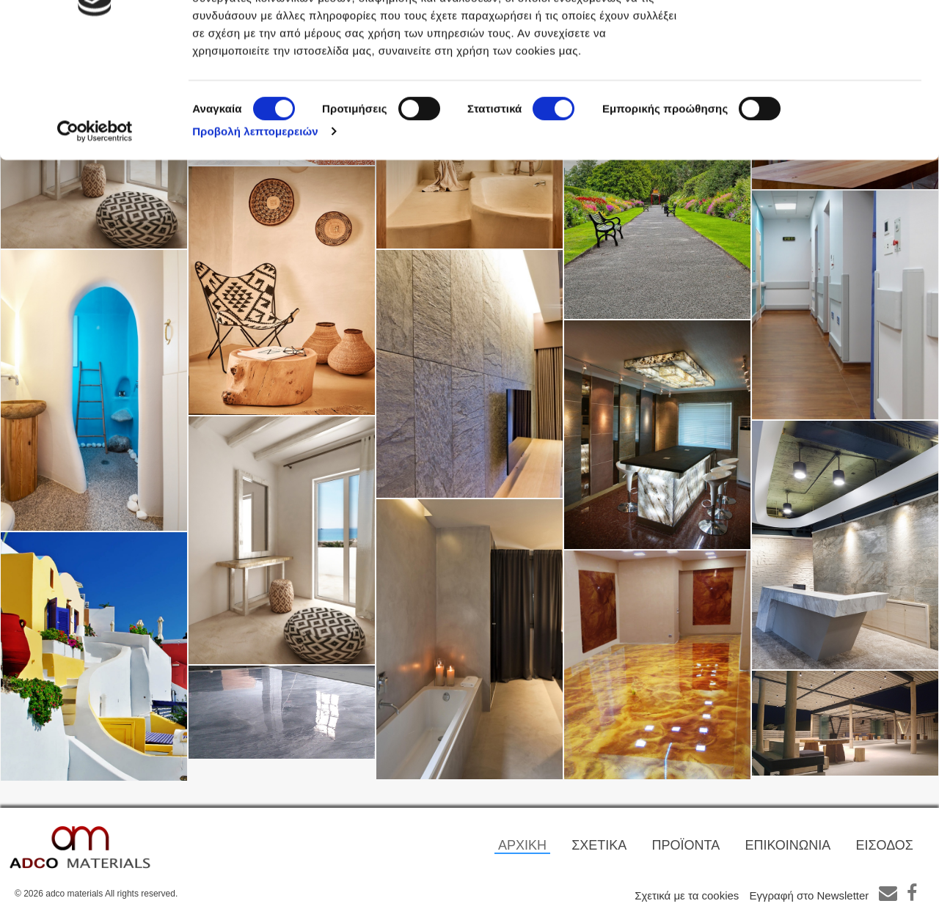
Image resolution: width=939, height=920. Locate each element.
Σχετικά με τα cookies (687, 895)
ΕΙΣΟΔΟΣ (884, 845)
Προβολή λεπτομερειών (255, 240)
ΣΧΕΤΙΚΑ (598, 845)
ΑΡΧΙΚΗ (522, 845)
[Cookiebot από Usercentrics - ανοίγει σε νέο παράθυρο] (95, 240)
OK (816, 38)
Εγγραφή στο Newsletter (809, 895)
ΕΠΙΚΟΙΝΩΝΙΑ (787, 845)
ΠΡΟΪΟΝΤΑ (686, 845)
